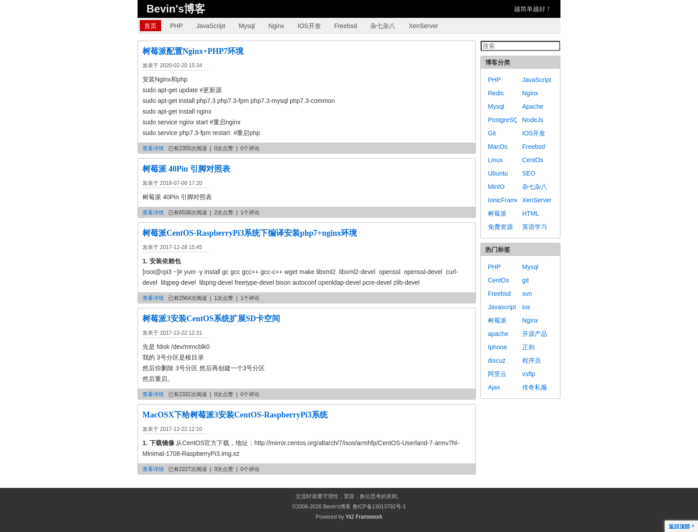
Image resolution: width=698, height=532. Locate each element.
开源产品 (534, 333)
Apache (532, 106)
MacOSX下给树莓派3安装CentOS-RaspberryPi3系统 (235, 414)
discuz (497, 360)
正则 (528, 347)
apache (498, 333)
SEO (529, 173)
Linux (495, 160)
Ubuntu (498, 173)
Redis (496, 93)
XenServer (423, 25)
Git (492, 133)
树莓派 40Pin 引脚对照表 (186, 168)
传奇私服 (534, 387)
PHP (176, 25)
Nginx (276, 25)
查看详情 (153, 148)
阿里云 (497, 373)
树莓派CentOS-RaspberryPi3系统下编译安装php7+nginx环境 (249, 233)
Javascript (502, 307)
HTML (530, 213)
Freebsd (345, 25)
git (525, 280)
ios (526, 307)
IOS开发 (309, 25)
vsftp (529, 373)
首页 (150, 25)
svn (527, 293)
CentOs (532, 160)
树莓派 (497, 213)
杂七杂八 (382, 25)
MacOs (497, 146)
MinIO (496, 186)
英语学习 (534, 226)
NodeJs (532, 119)
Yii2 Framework (363, 517)
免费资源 (500, 226)
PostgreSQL (505, 119)
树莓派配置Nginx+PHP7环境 (192, 51)
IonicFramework (510, 200)
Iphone (497, 347)
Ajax (494, 387)
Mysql (247, 25)
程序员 (531, 360)
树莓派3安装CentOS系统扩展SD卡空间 (211, 318)
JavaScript (210, 25)
